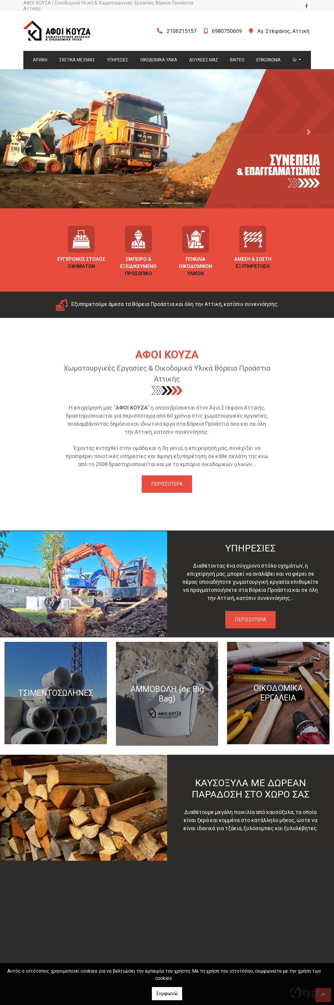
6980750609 (227, 31)
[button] (25, 132)
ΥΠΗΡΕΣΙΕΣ (117, 59)
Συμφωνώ (167, 993)
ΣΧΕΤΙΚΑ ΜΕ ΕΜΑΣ (77, 59)
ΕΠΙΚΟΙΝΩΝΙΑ (268, 59)
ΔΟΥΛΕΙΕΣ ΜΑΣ (203, 59)
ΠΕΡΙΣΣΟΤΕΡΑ (166, 484)
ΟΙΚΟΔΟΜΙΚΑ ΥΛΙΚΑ (158, 59)
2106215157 (182, 31)
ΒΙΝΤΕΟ (237, 59)
